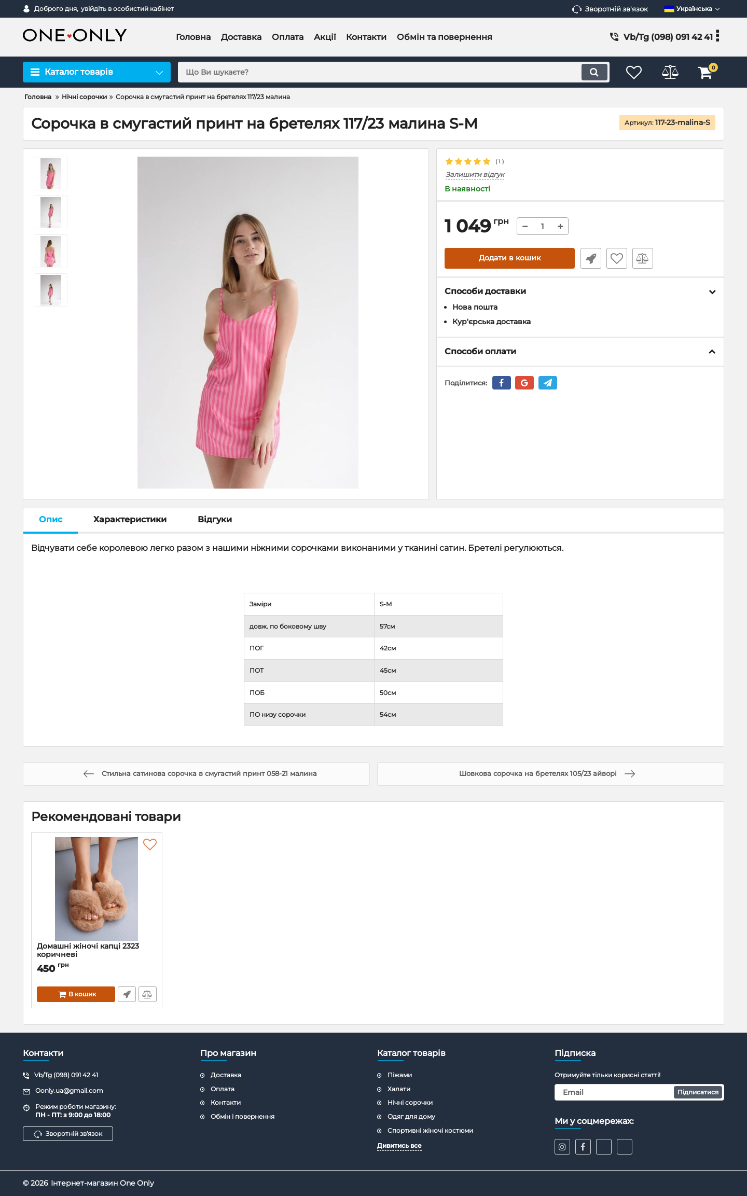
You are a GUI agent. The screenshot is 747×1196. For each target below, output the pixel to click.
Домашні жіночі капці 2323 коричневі (97, 955)
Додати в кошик (510, 258)
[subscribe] (640, 1092)
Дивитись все (399, 1145)
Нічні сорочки (410, 1102)
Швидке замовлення (590, 258)
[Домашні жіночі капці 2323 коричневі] (97, 890)
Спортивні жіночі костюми (430, 1130)
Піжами (400, 1075)
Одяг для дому (411, 1116)
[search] (393, 72)
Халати (399, 1089)
